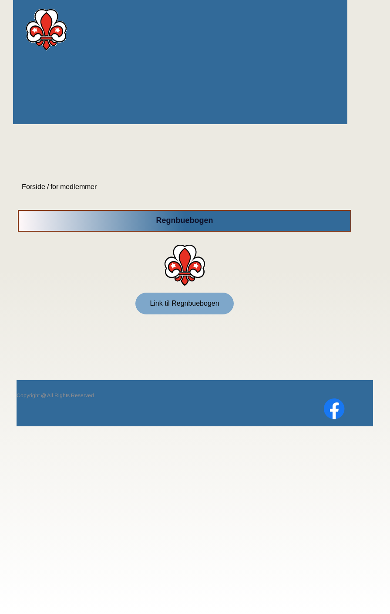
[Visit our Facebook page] (334, 408)
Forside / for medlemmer (58, 186)
